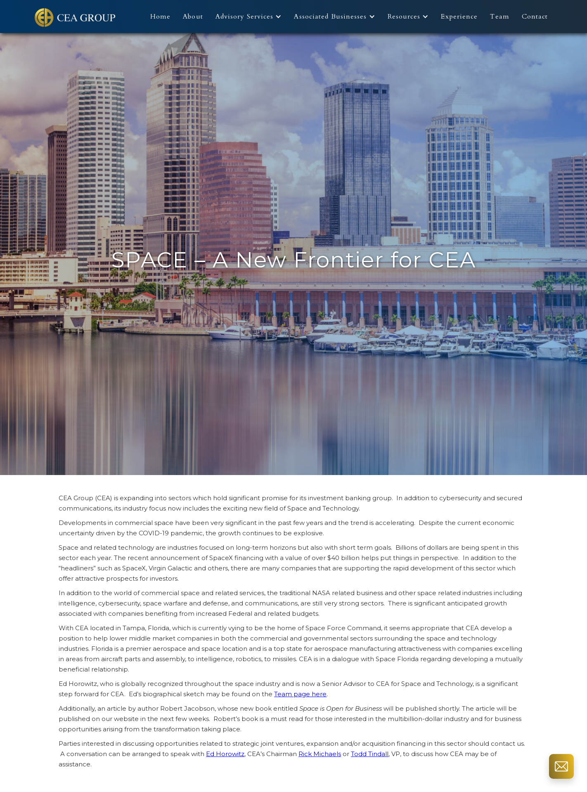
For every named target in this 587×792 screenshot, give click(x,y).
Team (499, 16)
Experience (459, 16)
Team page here (300, 694)
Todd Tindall (369, 754)
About (193, 16)
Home (160, 16)
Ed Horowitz (225, 754)
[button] (250, 16)
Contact (535, 16)
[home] (75, 16)
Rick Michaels (319, 754)
